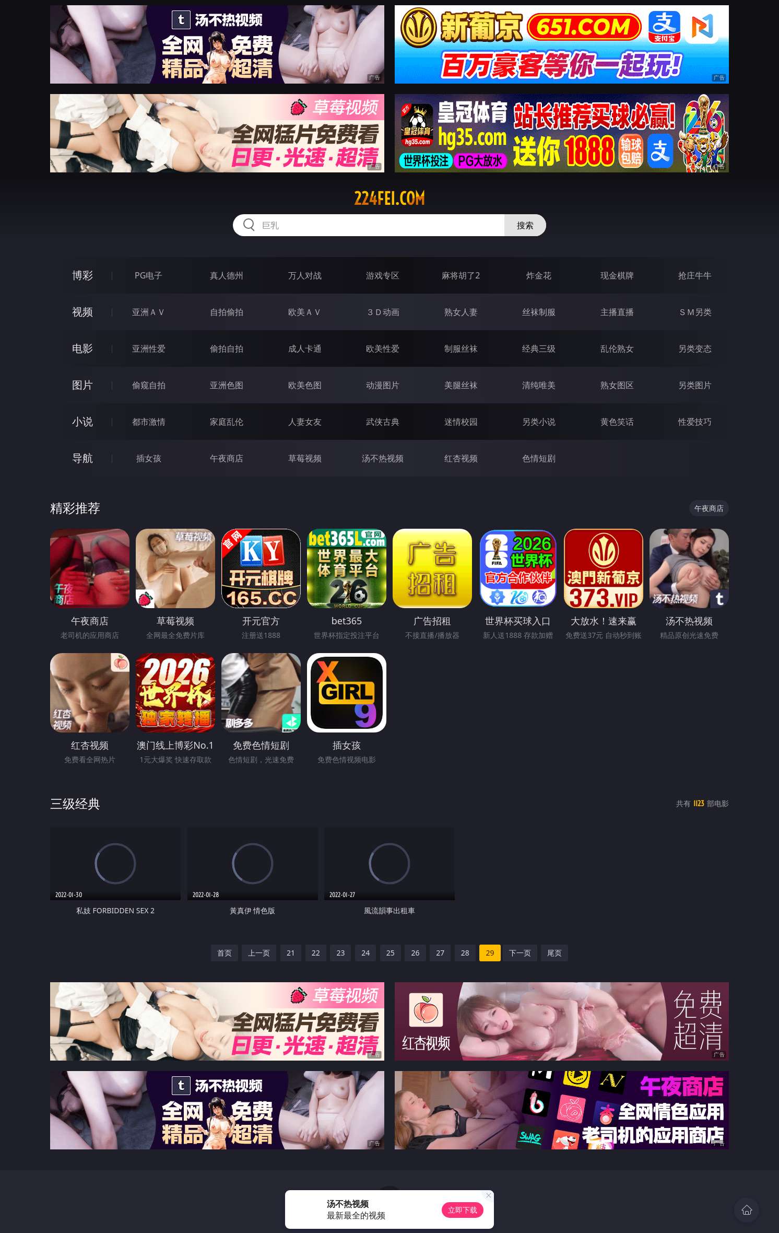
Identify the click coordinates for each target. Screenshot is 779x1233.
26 (415, 953)
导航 (82, 458)
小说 (82, 421)
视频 (82, 312)
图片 (82, 385)
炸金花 (538, 275)
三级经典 (75, 803)
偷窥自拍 (149, 385)
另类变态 (695, 348)
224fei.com (389, 198)
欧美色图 (305, 385)
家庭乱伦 (226, 421)
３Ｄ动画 (382, 312)
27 (440, 953)
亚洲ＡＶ (149, 312)
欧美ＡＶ (305, 312)
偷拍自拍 (226, 348)
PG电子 (148, 275)
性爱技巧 (695, 421)
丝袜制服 (539, 312)
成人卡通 (305, 348)
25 (390, 953)
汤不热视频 (383, 458)
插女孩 (148, 458)
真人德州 (226, 275)
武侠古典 (382, 421)
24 (365, 953)
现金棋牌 (617, 275)
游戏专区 (382, 275)
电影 (82, 348)
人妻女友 (305, 421)
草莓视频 (305, 458)
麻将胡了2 (461, 275)
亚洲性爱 (149, 348)
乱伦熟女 (617, 348)
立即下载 (462, 1210)
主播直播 (617, 312)
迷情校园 (461, 421)
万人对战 (305, 275)
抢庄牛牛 (695, 275)
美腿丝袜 (461, 385)
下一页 (520, 953)
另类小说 (539, 421)
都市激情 (149, 421)
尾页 (554, 953)
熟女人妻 (461, 312)
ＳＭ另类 (695, 312)
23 (340, 953)
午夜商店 (226, 458)
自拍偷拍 (226, 312)
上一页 (259, 953)
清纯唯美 (539, 385)
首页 (224, 953)
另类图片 (695, 385)
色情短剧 (539, 458)
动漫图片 (382, 385)
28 (465, 953)
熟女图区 (617, 385)
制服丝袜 (461, 348)
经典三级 (539, 348)
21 (291, 953)
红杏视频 (461, 458)
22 (316, 953)
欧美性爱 (382, 348)
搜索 (525, 225)
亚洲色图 (226, 385)
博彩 (82, 275)
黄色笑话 (617, 421)
